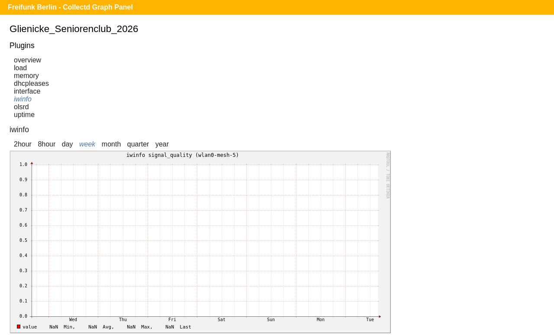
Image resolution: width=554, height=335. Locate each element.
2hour (23, 144)
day (67, 144)
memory (26, 75)
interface (27, 91)
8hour (46, 144)
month (111, 144)
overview (27, 60)
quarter (138, 144)
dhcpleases (31, 83)
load (20, 68)
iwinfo (23, 99)
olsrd (21, 107)
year (162, 144)
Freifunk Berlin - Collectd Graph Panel (70, 7)
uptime (24, 114)
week (87, 144)
